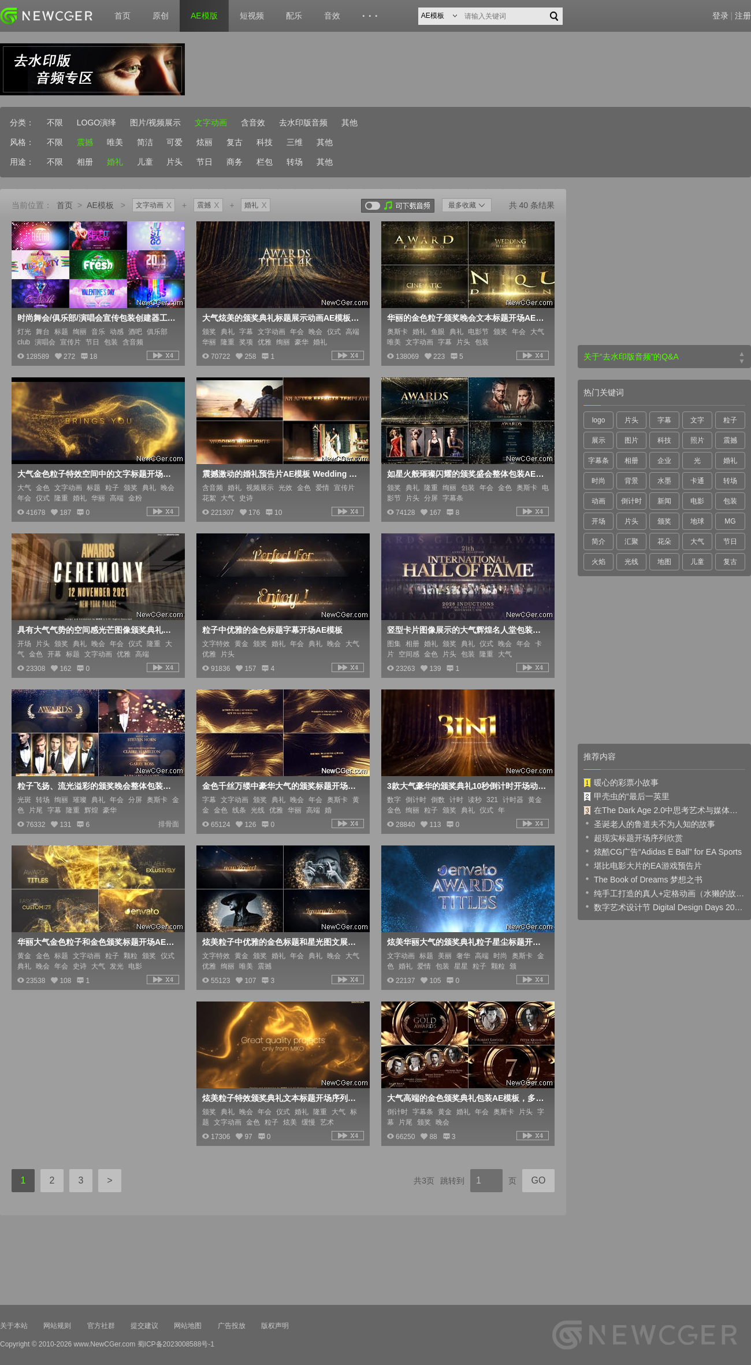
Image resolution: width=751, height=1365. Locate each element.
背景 (631, 481)
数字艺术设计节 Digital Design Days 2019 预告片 (664, 907)
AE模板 (100, 205)
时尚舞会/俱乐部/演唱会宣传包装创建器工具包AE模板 (97, 317)
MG (729, 521)
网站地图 (188, 1326)
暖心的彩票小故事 (621, 782)
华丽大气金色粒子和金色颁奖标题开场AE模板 (97, 942)
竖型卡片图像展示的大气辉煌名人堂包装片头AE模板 (466, 630)
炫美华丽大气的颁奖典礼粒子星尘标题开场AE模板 (466, 942)
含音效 (253, 122)
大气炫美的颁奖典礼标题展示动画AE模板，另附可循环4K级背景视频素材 (282, 317)
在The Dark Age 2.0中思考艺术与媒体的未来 (664, 810)
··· (371, 16)
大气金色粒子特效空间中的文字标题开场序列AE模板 (97, 474)
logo (598, 420)
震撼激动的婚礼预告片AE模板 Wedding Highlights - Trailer (282, 474)
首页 (122, 15)
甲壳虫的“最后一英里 (626, 796)
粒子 (730, 420)
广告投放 (232, 1326)
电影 (697, 501)
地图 (664, 562)
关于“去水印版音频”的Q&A (631, 356)
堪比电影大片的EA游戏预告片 (642, 865)
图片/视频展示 (155, 122)
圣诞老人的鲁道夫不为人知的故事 (649, 823)
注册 (743, 15)
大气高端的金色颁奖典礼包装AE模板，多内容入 (466, 1098)
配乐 (294, 15)
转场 (295, 161)
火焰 (598, 562)
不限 (55, 122)
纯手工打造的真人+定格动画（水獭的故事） (664, 893)
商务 (234, 161)
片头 (174, 161)
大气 (697, 541)
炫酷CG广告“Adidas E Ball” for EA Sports (662, 851)
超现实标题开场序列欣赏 (633, 837)
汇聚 (631, 541)
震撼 (85, 142)
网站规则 (57, 1326)
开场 (598, 521)
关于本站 (14, 1326)
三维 (295, 142)
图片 (631, 440)
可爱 (174, 142)
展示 (598, 440)
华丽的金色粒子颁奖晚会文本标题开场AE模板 (466, 317)
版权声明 (275, 1326)
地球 (697, 521)
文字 (697, 420)
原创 (161, 15)
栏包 (264, 161)
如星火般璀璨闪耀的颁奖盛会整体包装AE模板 (466, 474)
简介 (598, 541)
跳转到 (452, 1180)
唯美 (115, 142)
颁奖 (664, 521)
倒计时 (631, 501)
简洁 (145, 142)
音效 (332, 15)
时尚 (598, 481)
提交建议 (144, 1326)
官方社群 (101, 1326)
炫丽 (204, 142)
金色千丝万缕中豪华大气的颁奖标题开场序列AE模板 (282, 786)
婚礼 (115, 161)
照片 (697, 440)
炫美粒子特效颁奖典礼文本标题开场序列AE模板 (282, 1098)
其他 (349, 122)
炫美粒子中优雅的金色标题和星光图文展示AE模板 (282, 942)
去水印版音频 (303, 122)
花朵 (664, 541)
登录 (720, 15)
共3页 (424, 1180)
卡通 (697, 481)
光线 (631, 562)
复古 (234, 142)
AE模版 (204, 15)
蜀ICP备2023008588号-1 (175, 1344)
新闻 (664, 501)
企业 (664, 461)
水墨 (664, 481)
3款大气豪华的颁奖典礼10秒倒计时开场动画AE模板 (466, 786)
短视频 (252, 15)
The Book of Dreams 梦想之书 (642, 879)
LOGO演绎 (96, 122)
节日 (204, 161)
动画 (598, 501)
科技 (264, 142)
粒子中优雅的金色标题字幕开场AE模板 (272, 630)
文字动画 (211, 122)
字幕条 (598, 461)
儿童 (145, 161)
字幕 (664, 420)
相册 (85, 161)
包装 (730, 501)
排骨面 (168, 824)
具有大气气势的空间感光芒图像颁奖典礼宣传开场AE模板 (97, 630)
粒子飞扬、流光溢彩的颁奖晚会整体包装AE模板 (97, 786)
